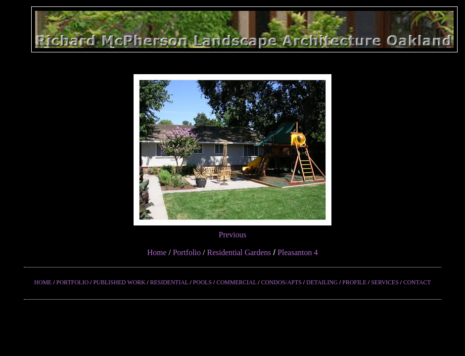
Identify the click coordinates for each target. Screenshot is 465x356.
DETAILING (322, 282)
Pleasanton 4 (298, 252)
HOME (42, 282)
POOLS (202, 282)
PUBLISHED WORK (119, 282)
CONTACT (417, 282)
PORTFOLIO (72, 282)
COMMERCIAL (236, 282)
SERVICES (385, 282)
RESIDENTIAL (169, 282)
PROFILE (354, 282)
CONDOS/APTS (281, 282)
